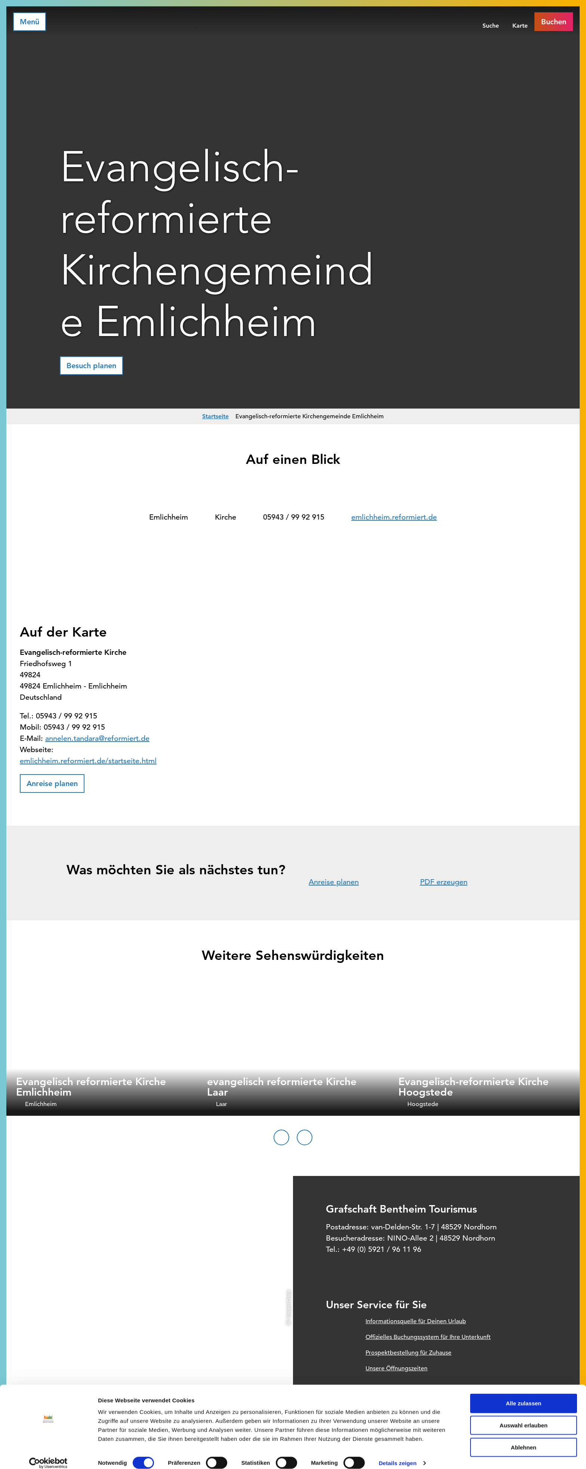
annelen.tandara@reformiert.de (97, 738)
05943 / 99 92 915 (293, 517)
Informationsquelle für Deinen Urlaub (416, 1321)
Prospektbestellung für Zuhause (408, 1352)
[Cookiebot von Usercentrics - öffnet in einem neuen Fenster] (48, 1454)
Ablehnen (523, 1438)
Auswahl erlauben (524, 1416)
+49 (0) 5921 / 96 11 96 (381, 1249)
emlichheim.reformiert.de (394, 517)
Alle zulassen (523, 1394)
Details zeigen (397, 1454)
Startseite (215, 416)
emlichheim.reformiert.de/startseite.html (88, 761)
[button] (91, 365)
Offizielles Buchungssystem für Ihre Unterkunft (428, 1337)
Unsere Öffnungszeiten (397, 1368)
